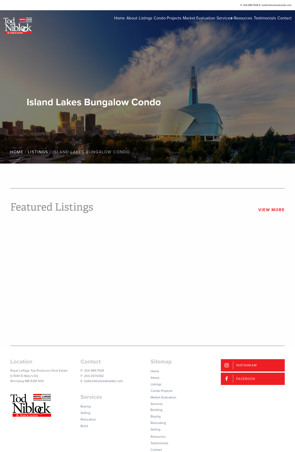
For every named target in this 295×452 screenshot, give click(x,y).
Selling (85, 413)
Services (208, 28)
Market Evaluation (179, 28)
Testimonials (258, 28)
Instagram (246, 365)
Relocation (88, 419)
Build (84, 426)
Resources (233, 28)
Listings (118, 28)
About (100, 28)
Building (156, 410)
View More (271, 209)
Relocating (158, 423)
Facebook (246, 379)
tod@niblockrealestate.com (103, 381)
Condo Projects (144, 28)
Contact (282, 28)
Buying (86, 406)
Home (85, 28)
